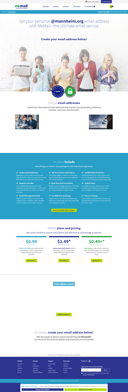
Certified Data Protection (93, 172)
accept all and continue (85, 389)
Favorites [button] (89, 7)
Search (19, 366)
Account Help (51, 364)
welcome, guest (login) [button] (92, 1)
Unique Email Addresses (27, 172)
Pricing (19, 370)
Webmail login (106, 2)
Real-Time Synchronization (61, 183)
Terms (65, 372)
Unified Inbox (88, 183)
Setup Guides (51, 370)
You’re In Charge (90, 196)
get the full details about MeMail (64, 210)
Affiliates (65, 366)
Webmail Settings (37, 372)
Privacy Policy (68, 380)
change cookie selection (42, 389)
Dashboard (36, 366)
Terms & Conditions (75, 380)
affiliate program (64, 314)
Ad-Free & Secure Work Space (62, 172)
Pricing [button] (55, 7)
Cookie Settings (67, 368)
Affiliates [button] (76, 7)
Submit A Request (53, 372)
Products (35, 368)
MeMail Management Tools (28, 196)
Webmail (65, 364)
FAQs (49, 366)
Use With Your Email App (60, 196)
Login (34, 364)
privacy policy (102, 386)
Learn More (31, 260)
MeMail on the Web (25, 183)
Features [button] (45, 7)
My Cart (19, 372)
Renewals (35, 370)
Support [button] (66, 7)
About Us (19, 364)
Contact (50, 368)
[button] (111, 7)
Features (19, 368)
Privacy (65, 370)
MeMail (53, 380)
